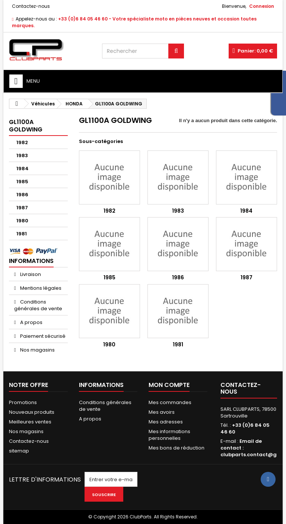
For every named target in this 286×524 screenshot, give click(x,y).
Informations (31, 261)
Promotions (23, 402)
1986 (22, 194)
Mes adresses (166, 421)
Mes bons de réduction (176, 447)
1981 (21, 233)
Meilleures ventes (30, 421)
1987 (22, 207)
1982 (22, 142)
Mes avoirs (162, 412)
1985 (22, 181)
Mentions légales (40, 288)
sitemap (19, 450)
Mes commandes (170, 402)
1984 (22, 168)
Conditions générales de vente (38, 305)
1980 (22, 220)
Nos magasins (37, 349)
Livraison (30, 274)
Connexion (261, 6)
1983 (22, 155)
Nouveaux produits (31, 412)
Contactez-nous (31, 6)
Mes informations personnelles (169, 435)
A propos (30, 322)
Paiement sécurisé (42, 336)
